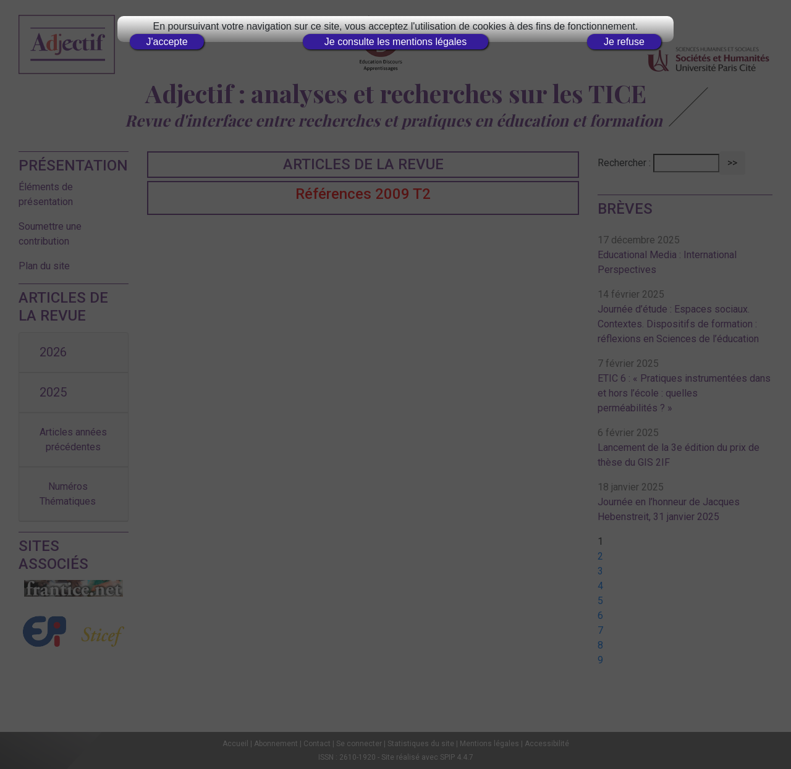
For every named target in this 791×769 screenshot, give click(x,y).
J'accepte (166, 41)
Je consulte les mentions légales (395, 41)
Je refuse (624, 41)
